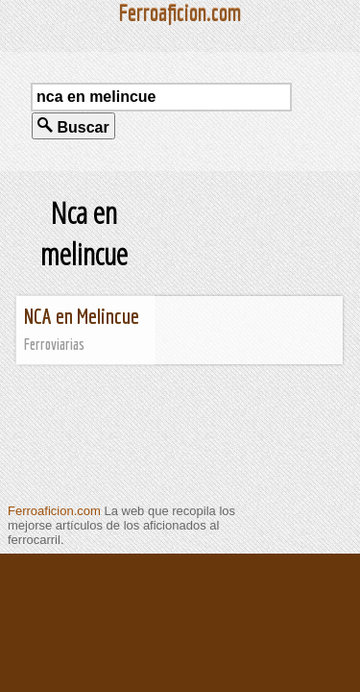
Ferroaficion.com (54, 511)
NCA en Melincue (81, 316)
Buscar (73, 126)
